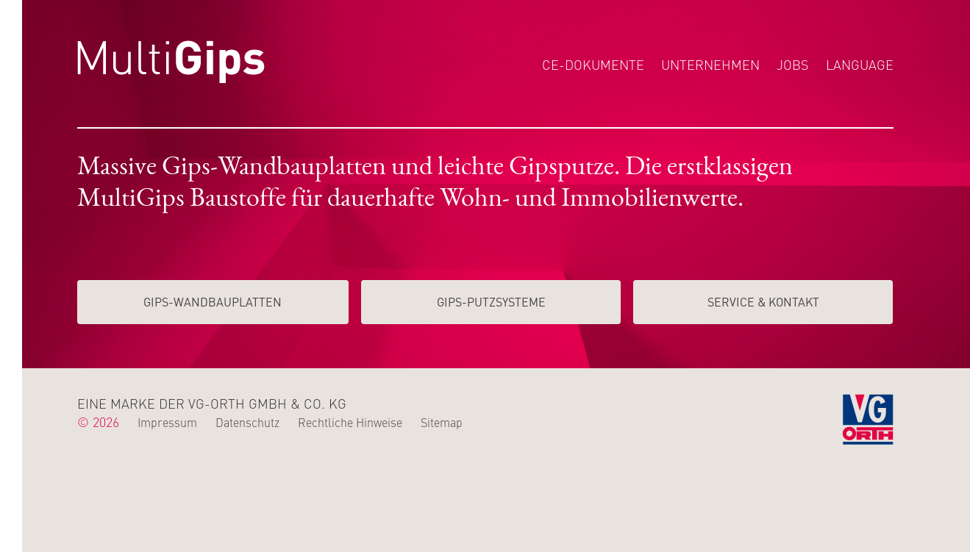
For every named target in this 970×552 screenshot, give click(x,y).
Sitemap (442, 422)
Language (860, 64)
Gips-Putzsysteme (491, 301)
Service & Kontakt (763, 301)
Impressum (167, 422)
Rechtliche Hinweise (350, 422)
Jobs (793, 64)
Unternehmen (710, 64)
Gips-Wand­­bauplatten (212, 301)
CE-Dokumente (593, 64)
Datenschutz (247, 422)
